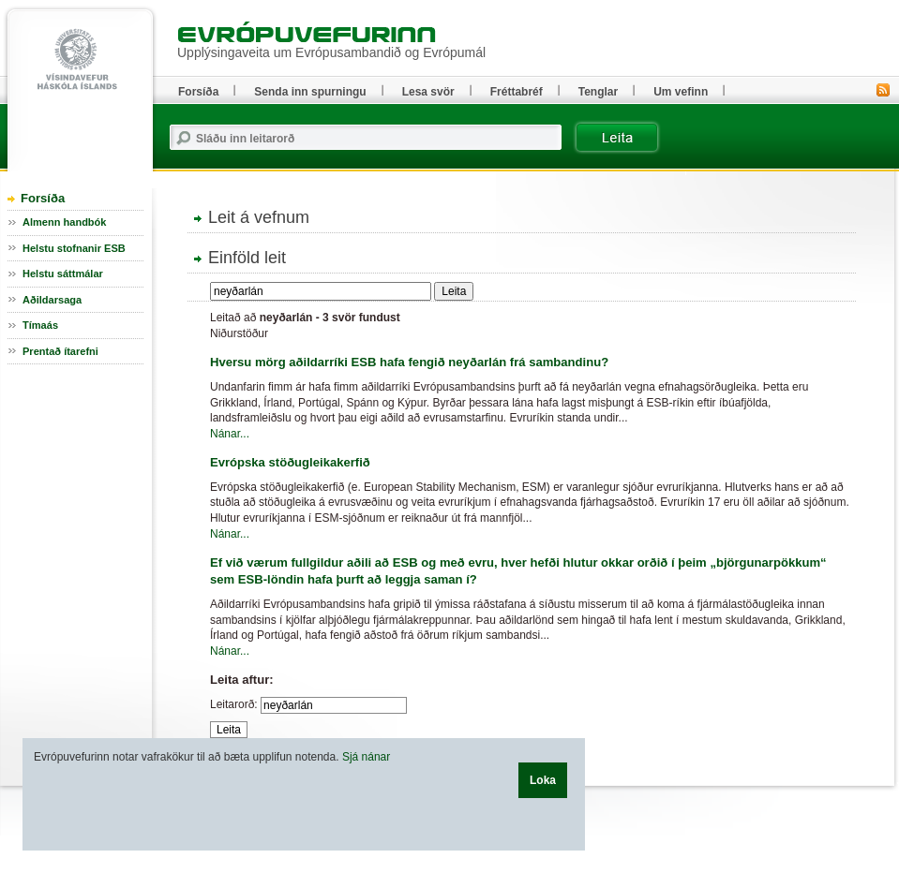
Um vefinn (680, 91)
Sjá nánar (366, 756)
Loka (543, 780)
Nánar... (229, 433)
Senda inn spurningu (310, 91)
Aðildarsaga (52, 299)
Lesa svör (428, 91)
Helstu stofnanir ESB (74, 248)
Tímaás (40, 325)
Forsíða (43, 198)
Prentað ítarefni (60, 351)
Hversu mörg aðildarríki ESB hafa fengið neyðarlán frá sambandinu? (409, 362)
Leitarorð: (234, 704)
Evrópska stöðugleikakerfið (290, 462)
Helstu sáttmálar (62, 273)
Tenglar (598, 91)
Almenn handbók (64, 222)
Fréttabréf (516, 91)
